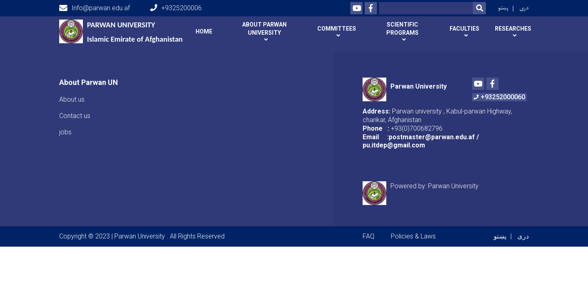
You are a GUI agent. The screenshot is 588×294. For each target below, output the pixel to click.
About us (72, 94)
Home (204, 31)
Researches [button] (513, 28)
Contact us (74, 110)
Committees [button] (336, 28)
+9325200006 (176, 8)
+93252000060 (499, 92)
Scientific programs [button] (402, 28)
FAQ (368, 231)
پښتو (503, 8)
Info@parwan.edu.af (94, 8)
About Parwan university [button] (264, 28)
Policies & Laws (413, 231)
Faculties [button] (464, 28)
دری (524, 8)
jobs (65, 127)
